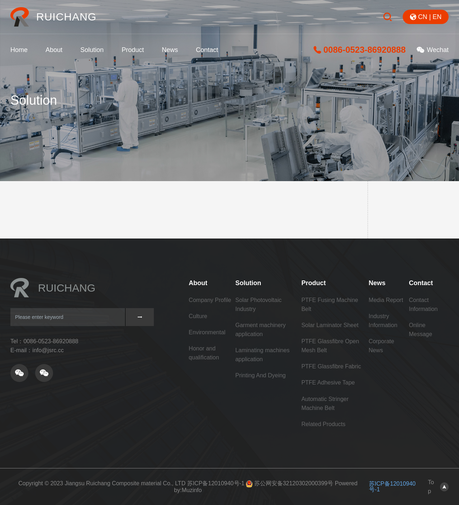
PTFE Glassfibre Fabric (331, 366)
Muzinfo (192, 490)
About (54, 49)
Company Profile (210, 300)
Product (133, 49)
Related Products (323, 424)
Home (19, 49)
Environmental (207, 332)
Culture (198, 316)
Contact (207, 49)
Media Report (386, 300)
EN (436, 16)
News (170, 49)
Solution (92, 49)
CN (422, 16)
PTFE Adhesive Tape (328, 382)
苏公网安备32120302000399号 (293, 483)
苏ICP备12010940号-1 (216, 483)
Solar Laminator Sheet (329, 325)
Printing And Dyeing (260, 375)
